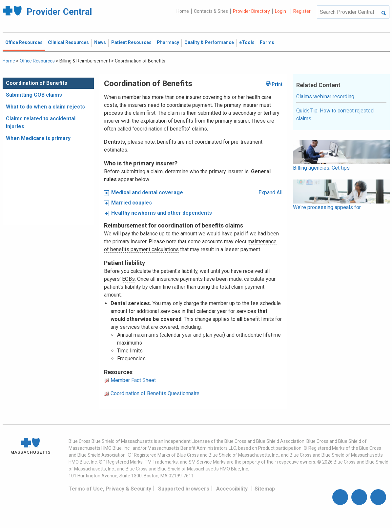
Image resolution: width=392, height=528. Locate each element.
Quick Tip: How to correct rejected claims (335, 115)
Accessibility (232, 489)
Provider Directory (251, 11)
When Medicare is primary (38, 138)
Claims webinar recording (325, 96)
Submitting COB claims (34, 95)
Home (182, 11)
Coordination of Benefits (36, 83)
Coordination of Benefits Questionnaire (155, 393)
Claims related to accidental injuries (40, 122)
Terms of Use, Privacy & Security (110, 489)
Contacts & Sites (211, 11)
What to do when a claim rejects (45, 107)
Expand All (270, 192)
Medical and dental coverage (147, 192)
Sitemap (265, 489)
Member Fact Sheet (133, 380)
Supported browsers (183, 489)
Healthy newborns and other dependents (161, 213)
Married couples (131, 203)
